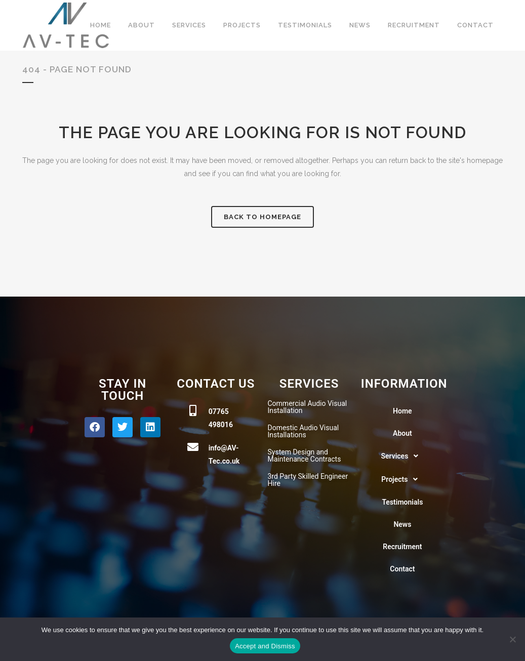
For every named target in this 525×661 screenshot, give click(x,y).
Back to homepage (262, 217)
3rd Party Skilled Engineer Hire (308, 479)
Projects (402, 479)
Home (402, 411)
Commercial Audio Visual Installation (307, 407)
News (402, 524)
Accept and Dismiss (265, 646)
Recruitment (402, 547)
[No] (512, 639)
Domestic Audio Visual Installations (303, 431)
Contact (402, 569)
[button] (402, 456)
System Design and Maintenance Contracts (304, 455)
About (402, 433)
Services (402, 456)
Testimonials (402, 502)
